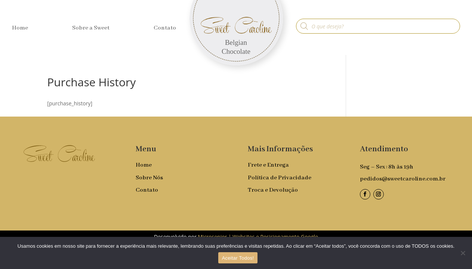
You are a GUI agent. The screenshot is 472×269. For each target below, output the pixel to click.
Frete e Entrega (268, 165)
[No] (462, 253)
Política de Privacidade (279, 178)
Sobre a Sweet (90, 28)
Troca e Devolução (273, 190)
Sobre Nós (149, 178)
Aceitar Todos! (238, 258)
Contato (165, 28)
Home (20, 28)
